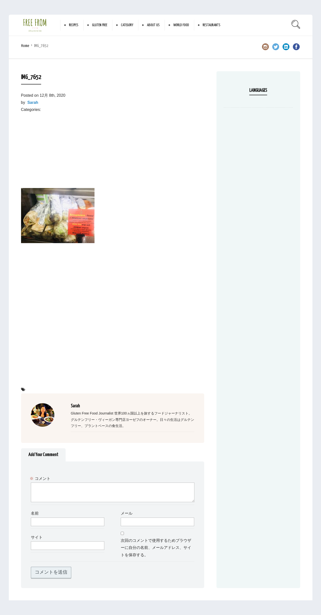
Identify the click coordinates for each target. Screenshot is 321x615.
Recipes (73, 25)
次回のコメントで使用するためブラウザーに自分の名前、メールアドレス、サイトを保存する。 (156, 548)
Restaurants (211, 25)
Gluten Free (99, 25)
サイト (37, 537)
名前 (35, 513)
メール (126, 513)
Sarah (32, 102)
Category (127, 25)
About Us (153, 25)
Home (25, 46)
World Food (181, 25)
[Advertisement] (112, 147)
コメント (40, 478)
